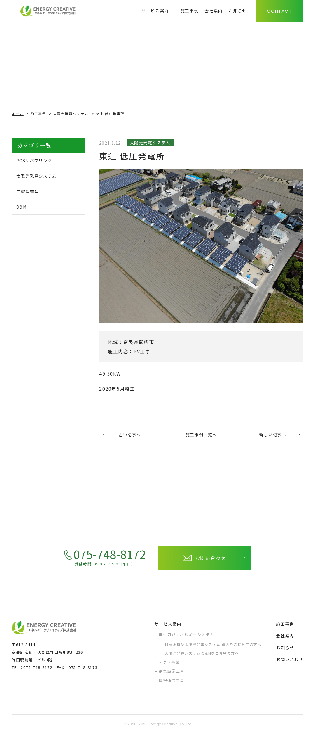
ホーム (18, 113)
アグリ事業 (169, 665)
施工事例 (38, 113)
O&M (23, 208)
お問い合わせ (289, 662)
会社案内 (285, 638)
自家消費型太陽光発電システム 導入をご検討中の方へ (213, 647)
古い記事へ (130, 436)
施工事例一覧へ (201, 436)
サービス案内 (168, 627)
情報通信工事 (171, 683)
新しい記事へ (272, 436)
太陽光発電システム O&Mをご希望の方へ (202, 655)
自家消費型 (30, 192)
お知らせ (285, 650)
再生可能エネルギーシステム (186, 637)
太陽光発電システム (71, 113)
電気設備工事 (171, 674)
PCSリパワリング (38, 160)
